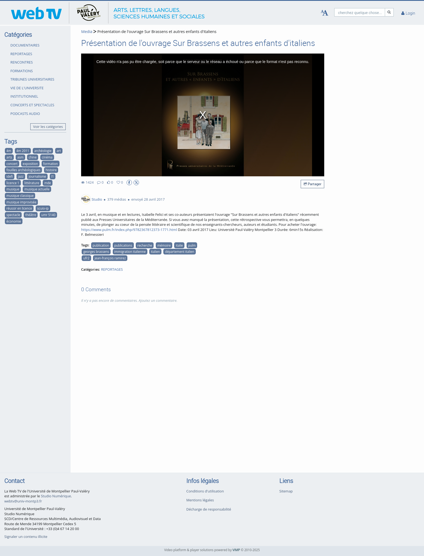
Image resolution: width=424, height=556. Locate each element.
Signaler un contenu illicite (25, 536)
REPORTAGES (21, 53)
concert (12, 163)
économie (13, 221)
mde (47, 183)
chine (33, 157)
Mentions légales (200, 500)
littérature (31, 183)
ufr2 (86, 258)
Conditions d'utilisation (205, 491)
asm (20, 157)
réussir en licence (19, 208)
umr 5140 (48, 215)
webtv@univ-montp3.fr (23, 501)
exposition (30, 163)
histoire (51, 170)
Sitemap (286, 491)
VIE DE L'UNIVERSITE (27, 87)
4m (8, 150)
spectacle (13, 215)
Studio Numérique (56, 496)
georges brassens (96, 251)
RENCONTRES (22, 62)
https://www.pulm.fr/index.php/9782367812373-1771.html (129, 229)
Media (86, 31)
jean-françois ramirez (110, 258)
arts (9, 157)
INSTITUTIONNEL (24, 96)
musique (12, 189)
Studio (97, 199)
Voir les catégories (48, 126)
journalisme (37, 176)
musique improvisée (21, 202)
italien (155, 251)
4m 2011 (22, 150)
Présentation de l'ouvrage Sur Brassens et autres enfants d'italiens (156, 31)
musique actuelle (36, 189)
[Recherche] (389, 12)
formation (50, 163)
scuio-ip (43, 208)
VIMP (236, 550)
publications (123, 245)
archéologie (42, 150)
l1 (52, 176)
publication (101, 245)
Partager (313, 183)
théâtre (30, 215)
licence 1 (12, 183)
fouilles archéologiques (23, 170)
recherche (144, 245)
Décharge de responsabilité (208, 509)
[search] (359, 12)
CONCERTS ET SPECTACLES (32, 104)
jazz (20, 176)
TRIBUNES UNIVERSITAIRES (32, 79)
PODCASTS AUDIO (25, 113)
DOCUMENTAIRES (25, 45)
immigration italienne (129, 251)
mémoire (164, 245)
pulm (192, 245)
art (59, 150)
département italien (179, 251)
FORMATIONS (22, 70)
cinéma (47, 157)
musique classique (20, 195)
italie (179, 245)
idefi (9, 176)
